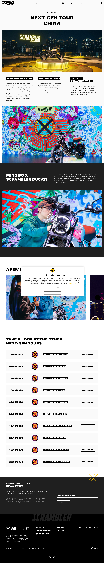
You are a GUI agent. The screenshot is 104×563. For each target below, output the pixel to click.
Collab (60, 530)
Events (60, 527)
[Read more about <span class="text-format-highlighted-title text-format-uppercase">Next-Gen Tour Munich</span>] (55, 378)
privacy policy (24, 498)
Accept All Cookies (53, 293)
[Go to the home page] (8, 3)
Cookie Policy (20, 548)
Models (22, 3)
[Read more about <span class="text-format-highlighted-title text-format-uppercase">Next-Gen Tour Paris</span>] (54, 390)
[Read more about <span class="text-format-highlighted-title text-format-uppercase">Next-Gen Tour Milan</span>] (54, 366)
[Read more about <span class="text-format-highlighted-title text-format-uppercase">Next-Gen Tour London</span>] (55, 354)
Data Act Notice (42, 548)
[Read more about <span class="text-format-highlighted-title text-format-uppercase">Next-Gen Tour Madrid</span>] (55, 402)
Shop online (42, 534)
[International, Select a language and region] (65, 3)
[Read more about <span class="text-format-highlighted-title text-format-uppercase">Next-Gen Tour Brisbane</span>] (56, 450)
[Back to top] (52, 556)
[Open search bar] (71, 3)
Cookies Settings (52, 287)
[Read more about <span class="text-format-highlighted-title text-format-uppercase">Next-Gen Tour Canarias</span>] (56, 462)
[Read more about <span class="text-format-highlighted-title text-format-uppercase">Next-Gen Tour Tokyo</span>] (54, 438)
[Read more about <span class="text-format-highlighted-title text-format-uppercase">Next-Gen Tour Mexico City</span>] (57, 426)
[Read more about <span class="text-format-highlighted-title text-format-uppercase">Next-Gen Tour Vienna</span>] (55, 414)
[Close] (81, 269)
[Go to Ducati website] (27, 528)
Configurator (33, 3)
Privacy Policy (31, 548)
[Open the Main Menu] (99, 3)
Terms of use (10, 548)
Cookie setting (72, 283)
